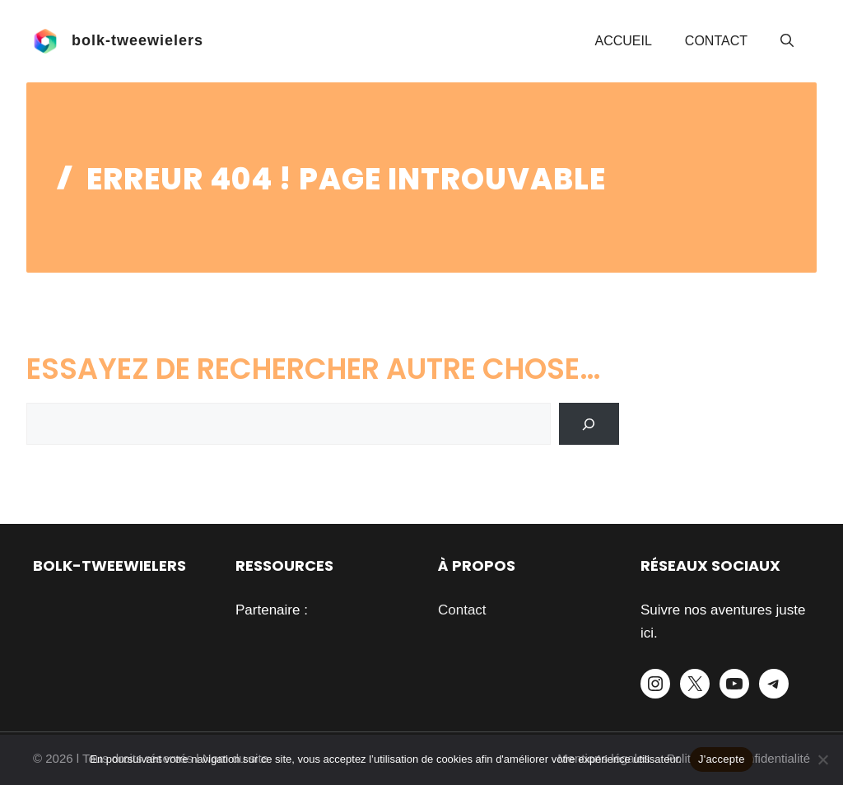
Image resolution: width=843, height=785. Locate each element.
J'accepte (721, 759)
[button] (787, 41)
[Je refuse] (822, 759)
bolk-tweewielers (137, 40)
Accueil (623, 41)
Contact (716, 41)
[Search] (589, 424)
